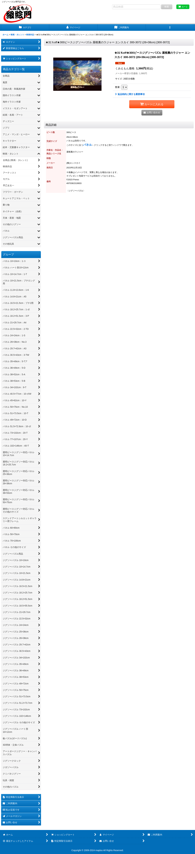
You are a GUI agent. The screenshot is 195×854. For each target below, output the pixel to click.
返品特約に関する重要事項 (130, 94)
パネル (87, 144)
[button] (170, 27)
